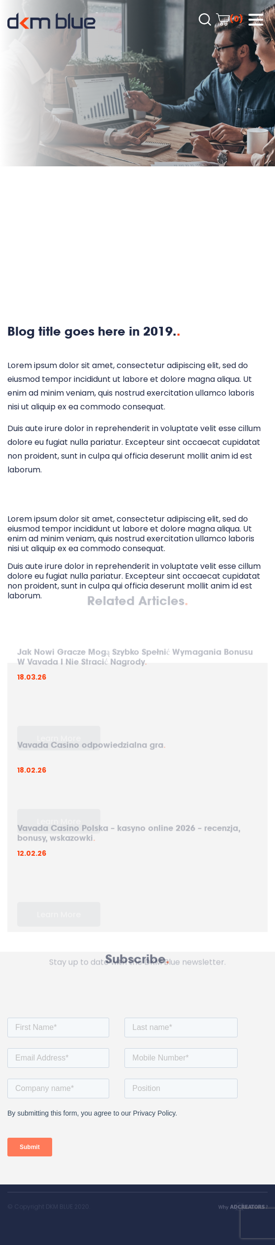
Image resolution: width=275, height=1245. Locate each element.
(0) (229, 19)
